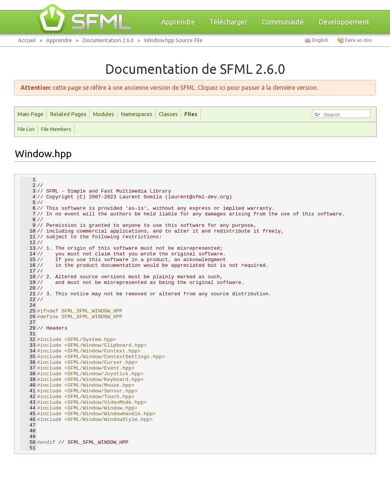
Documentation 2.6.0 (108, 40)
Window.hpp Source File (173, 40)
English (320, 40)
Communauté (283, 22)
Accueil (27, 40)
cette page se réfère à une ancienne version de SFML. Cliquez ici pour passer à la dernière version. (169, 87)
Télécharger (228, 22)
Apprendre (178, 22)
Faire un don (358, 40)
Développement (343, 22)
